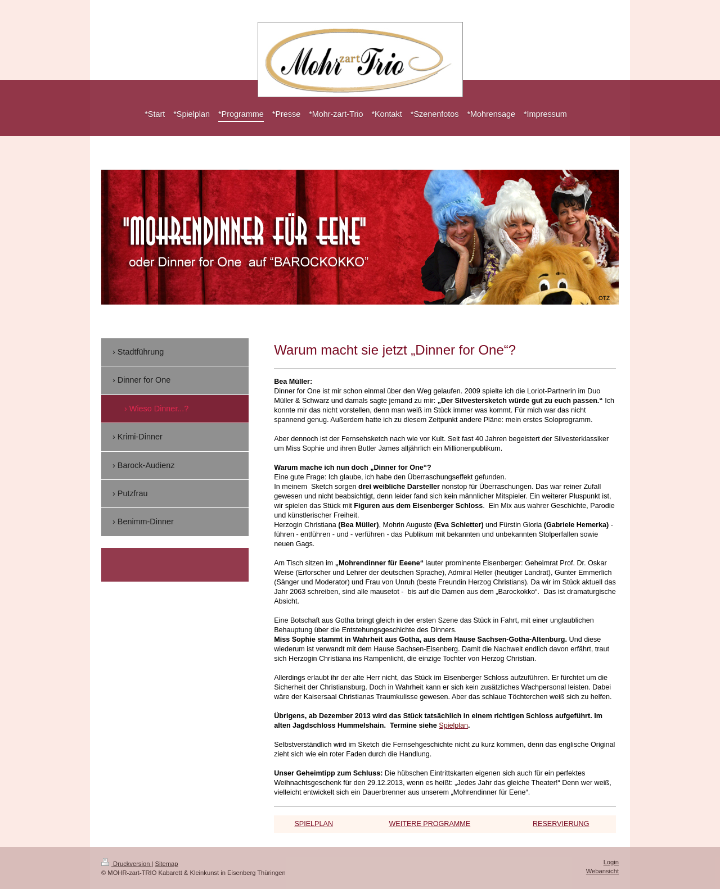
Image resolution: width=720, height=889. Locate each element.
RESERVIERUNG (561, 824)
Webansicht (602, 871)
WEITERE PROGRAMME (429, 824)
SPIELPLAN (313, 824)
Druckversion (126, 863)
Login (611, 862)
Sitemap (166, 863)
